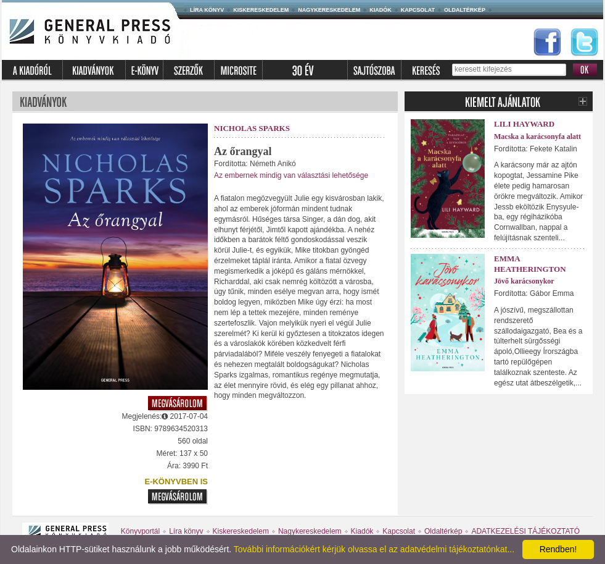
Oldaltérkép (464, 10)
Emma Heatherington (530, 264)
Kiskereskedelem (261, 10)
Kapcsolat (418, 10)
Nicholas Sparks (252, 128)
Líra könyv (207, 10)
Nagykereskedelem (329, 10)
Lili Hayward (524, 123)
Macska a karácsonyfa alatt (537, 136)
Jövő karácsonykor (524, 281)
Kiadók (380, 10)
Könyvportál (140, 531)
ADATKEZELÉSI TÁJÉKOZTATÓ (525, 531)
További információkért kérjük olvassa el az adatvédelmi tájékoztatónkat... (374, 549)
